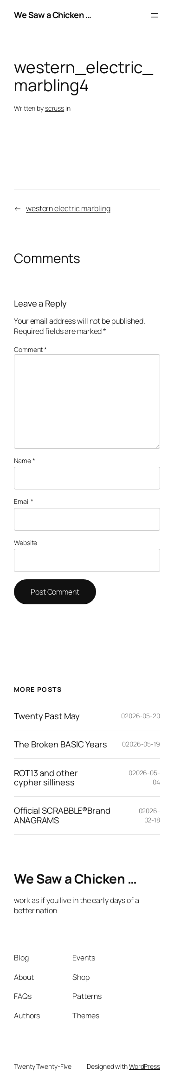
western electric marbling (68, 208)
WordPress (144, 1066)
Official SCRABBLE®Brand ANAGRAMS (62, 815)
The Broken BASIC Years (60, 744)
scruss (54, 108)
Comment (30, 349)
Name (24, 460)
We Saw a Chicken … (52, 14)
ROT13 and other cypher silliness (46, 777)
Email (23, 501)
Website (25, 542)
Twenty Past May (47, 716)
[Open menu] (154, 15)
